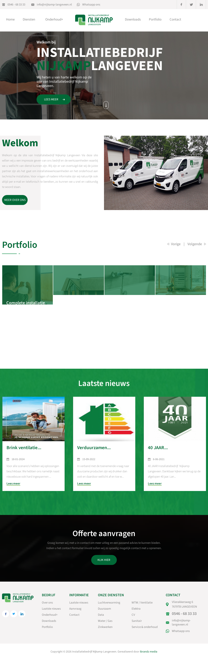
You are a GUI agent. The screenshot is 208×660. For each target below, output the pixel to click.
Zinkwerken (105, 627)
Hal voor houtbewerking (173, 300)
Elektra (136, 609)
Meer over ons (15, 200)
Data (101, 615)
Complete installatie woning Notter (25, 300)
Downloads (133, 19)
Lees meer (51, 99)
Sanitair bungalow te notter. (128, 300)
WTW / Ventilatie (142, 602)
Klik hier (104, 560)
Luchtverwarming (109, 602)
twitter (191, 4)
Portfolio (155, 19)
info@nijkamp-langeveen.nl (54, 4)
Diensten (30, 19)
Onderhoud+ (54, 19)
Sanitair (137, 621)
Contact (175, 19)
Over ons (47, 602)
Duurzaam (104, 609)
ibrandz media (148, 652)
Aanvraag (75, 609)
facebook (181, 4)
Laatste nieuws (51, 609)
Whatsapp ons (91, 4)
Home (10, 19)
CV (133, 615)
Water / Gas (105, 621)
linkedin (201, 4)
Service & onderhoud (145, 627)
